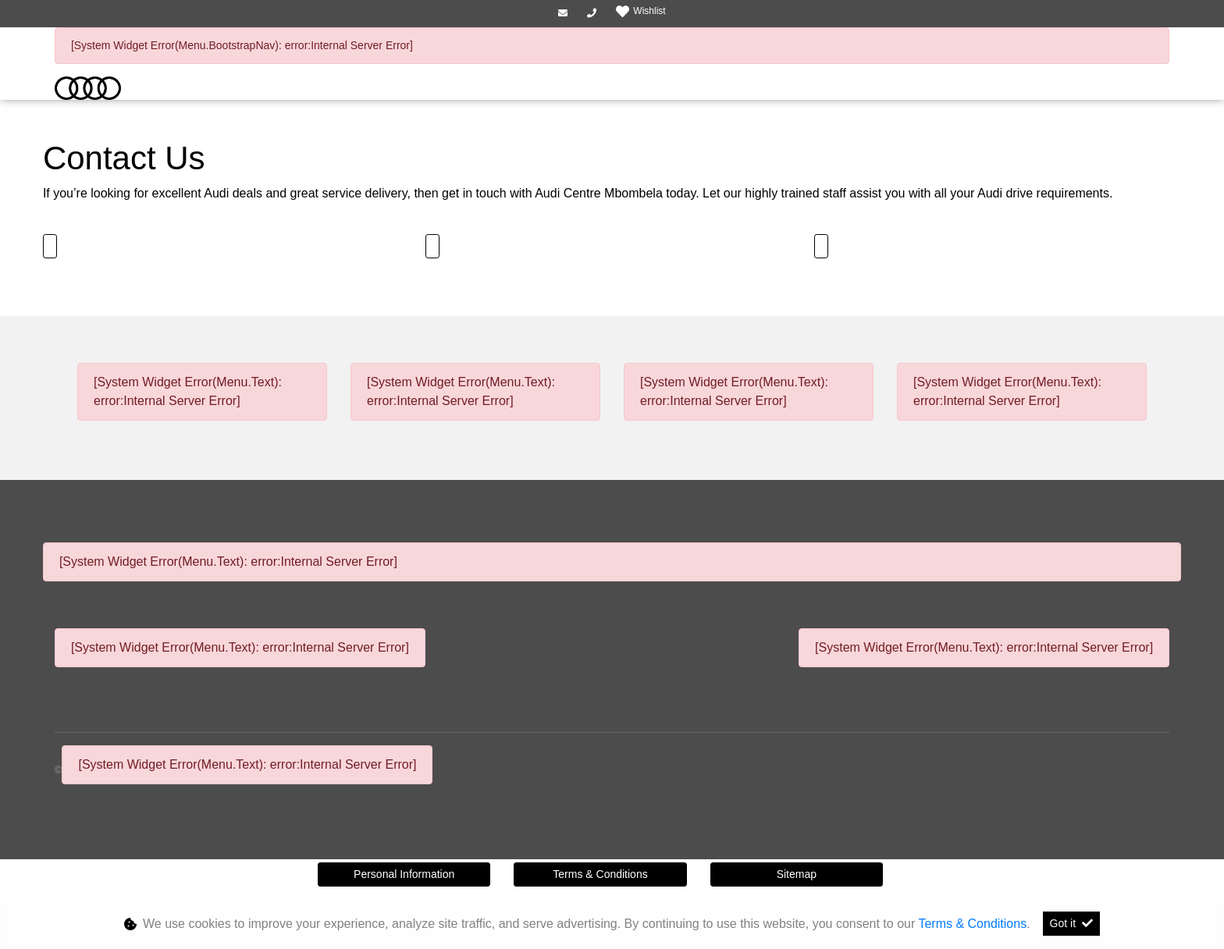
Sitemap (797, 874)
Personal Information (404, 874)
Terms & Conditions (600, 874)
